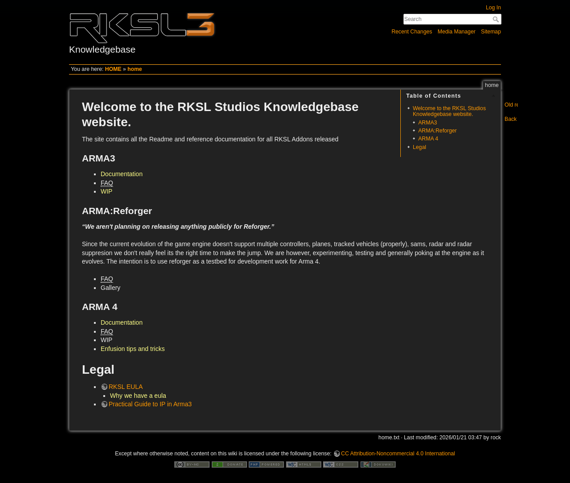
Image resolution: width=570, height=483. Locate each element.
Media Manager (457, 32)
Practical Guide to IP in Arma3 (150, 404)
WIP (106, 191)
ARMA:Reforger (437, 131)
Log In (493, 7)
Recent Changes (411, 32)
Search (497, 19)
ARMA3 (427, 123)
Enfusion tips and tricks (133, 348)
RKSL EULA (126, 386)
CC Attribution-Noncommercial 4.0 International (398, 453)
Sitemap (491, 32)
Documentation (121, 174)
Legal (419, 147)
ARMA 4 (428, 139)
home (134, 69)
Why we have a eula (138, 395)
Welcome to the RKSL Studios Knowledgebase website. (449, 111)
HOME (113, 69)
